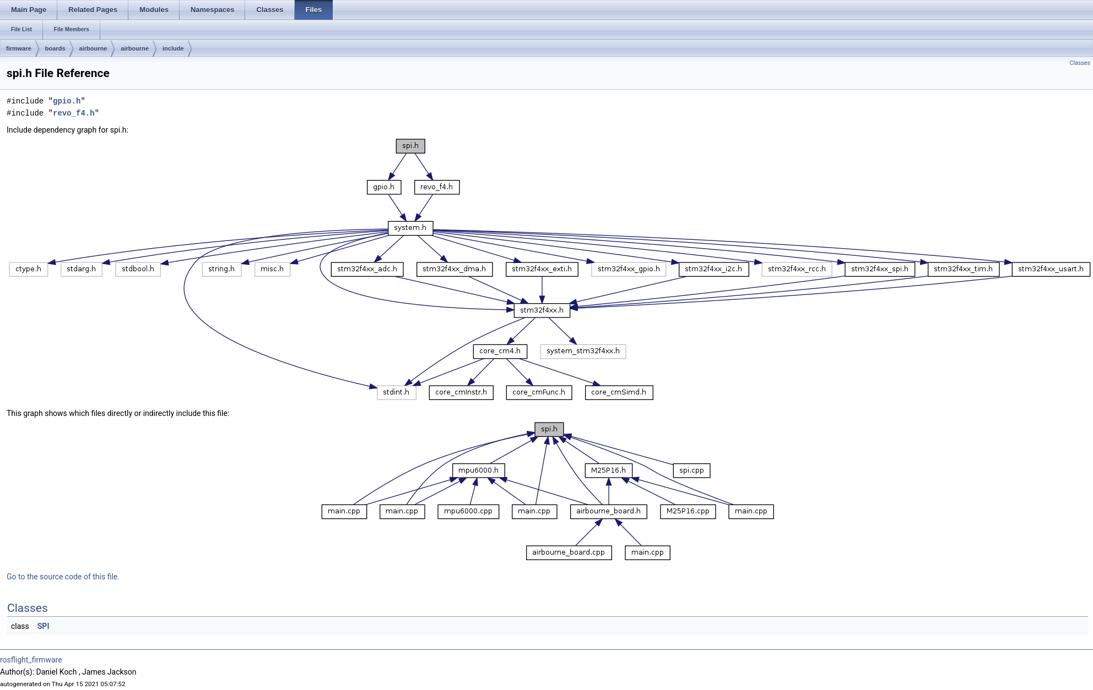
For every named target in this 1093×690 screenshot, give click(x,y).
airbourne (93, 48)
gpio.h (66, 101)
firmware (18, 48)
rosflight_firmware (31, 659)
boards (55, 48)
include (173, 48)
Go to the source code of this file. (63, 576)
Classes (1080, 63)
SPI (43, 626)
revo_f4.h (74, 113)
